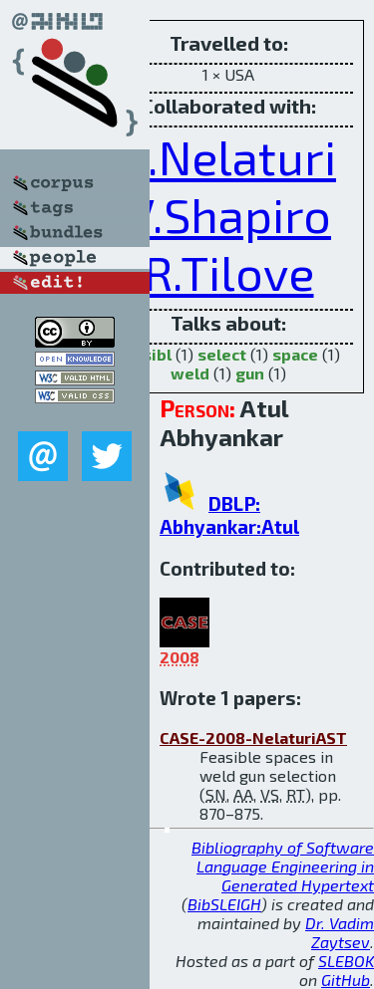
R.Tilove (229, 272)
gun (249, 373)
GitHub (345, 979)
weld (190, 373)
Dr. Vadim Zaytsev (339, 932)
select (221, 354)
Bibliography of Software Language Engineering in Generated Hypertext (282, 866)
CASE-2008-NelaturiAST (253, 737)
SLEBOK (346, 960)
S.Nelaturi (228, 156)
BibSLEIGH (224, 903)
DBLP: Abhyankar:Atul (229, 515)
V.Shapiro (228, 214)
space (295, 354)
